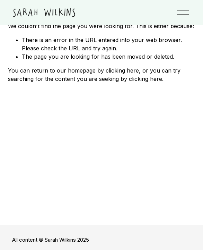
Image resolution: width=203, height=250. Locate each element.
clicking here (122, 70)
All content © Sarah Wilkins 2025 (50, 239)
